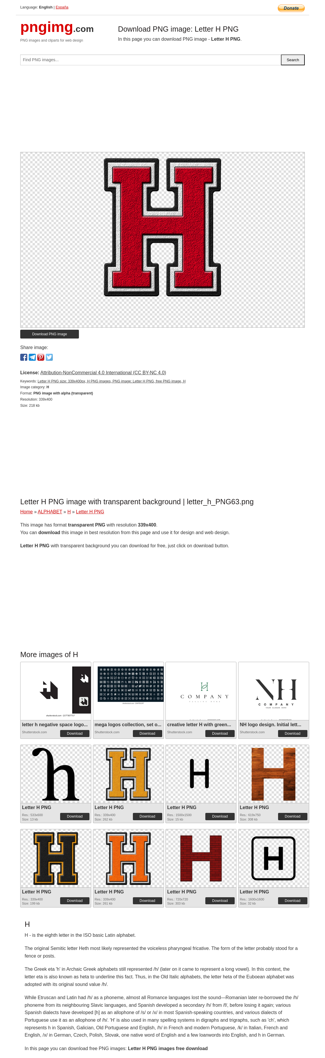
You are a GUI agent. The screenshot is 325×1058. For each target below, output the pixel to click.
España (62, 7)
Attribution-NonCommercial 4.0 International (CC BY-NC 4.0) (103, 372)
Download (74, 733)
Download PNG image (49, 334)
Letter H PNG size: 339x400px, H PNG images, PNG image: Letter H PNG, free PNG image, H (111, 381)
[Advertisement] (162, 111)
